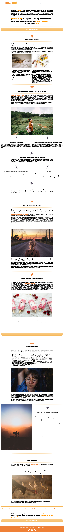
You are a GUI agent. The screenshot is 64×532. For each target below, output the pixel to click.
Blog (54, 3)
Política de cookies (40, 531)
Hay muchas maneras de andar (17, 95)
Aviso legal (32, 531)
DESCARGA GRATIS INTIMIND (32, 29)
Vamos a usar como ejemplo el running (19, 214)
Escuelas (30, 3)
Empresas (35, 3)
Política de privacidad (24, 531)
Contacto (58, 3)
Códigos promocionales (47, 3)
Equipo (40, 3)
